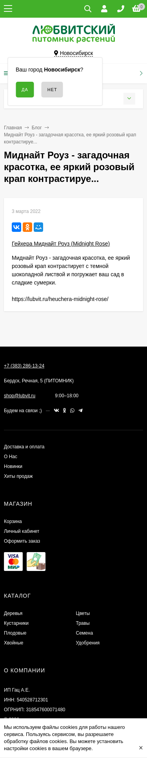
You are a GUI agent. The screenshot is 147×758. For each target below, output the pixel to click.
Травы (83, 623)
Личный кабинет (21, 531)
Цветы (83, 613)
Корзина (13, 521)
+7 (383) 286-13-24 (24, 366)
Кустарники (16, 623)
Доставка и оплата (24, 447)
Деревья (13, 613)
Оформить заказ (22, 541)
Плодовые (15, 633)
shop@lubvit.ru (19, 395)
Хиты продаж (18, 476)
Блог (37, 127)
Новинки (13, 466)
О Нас (10, 456)
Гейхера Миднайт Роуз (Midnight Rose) (61, 243)
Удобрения (88, 643)
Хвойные (14, 643)
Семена (84, 633)
